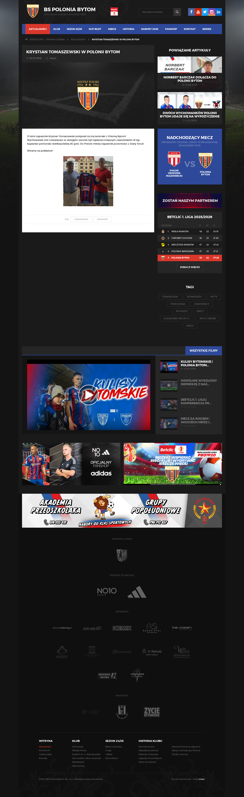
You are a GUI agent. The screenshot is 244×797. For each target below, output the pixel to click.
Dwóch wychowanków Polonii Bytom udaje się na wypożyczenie (190, 114)
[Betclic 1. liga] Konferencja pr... (188, 403)
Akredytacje (78, 762)
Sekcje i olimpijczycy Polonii (186, 750)
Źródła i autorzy (180, 754)
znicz (200, 311)
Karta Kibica (111, 758)
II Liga (108, 750)
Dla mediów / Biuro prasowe (86, 758)
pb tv (213, 296)
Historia (128, 29)
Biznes (206, 29)
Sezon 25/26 (74, 29)
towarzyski (170, 296)
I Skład (108, 754)
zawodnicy (201, 303)
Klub (56, 29)
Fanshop (171, 29)
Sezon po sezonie (147, 762)
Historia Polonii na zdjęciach (186, 746)
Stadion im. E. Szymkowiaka (86, 754)
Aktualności (38, 29)
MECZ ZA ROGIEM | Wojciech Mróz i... (188, 422)
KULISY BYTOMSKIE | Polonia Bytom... (188, 365)
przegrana (177, 303)
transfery (102, 219)
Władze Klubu (79, 750)
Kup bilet (95, 29)
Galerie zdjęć (45, 754)
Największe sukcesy (148, 750)
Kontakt (190, 29)
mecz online (208, 318)
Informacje (77, 746)
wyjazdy (182, 311)
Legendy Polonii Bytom (150, 758)
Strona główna (55, 39)
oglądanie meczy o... (177, 318)
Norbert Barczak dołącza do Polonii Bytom (190, 79)
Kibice (112, 29)
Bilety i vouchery (113, 746)
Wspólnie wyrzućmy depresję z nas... (188, 384)
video (190, 325)
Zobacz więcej (190, 267)
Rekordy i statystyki (148, 754)
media (199, 779)
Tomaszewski (81, 219)
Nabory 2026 (149, 29)
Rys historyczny (146, 746)
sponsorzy (194, 296)
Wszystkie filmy (204, 351)
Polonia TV (44, 750)
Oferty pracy (78, 766)
